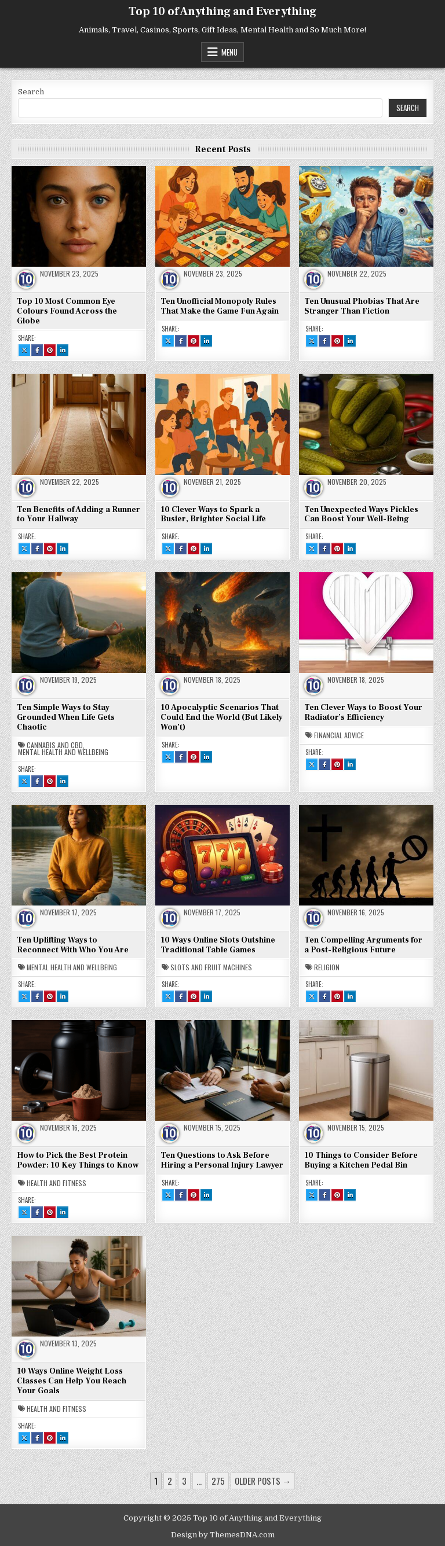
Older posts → (263, 1480)
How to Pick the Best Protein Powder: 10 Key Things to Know (77, 1160)
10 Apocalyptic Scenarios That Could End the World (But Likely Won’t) (222, 717)
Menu (229, 52)
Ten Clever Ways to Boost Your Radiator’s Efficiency (363, 712)
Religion (327, 967)
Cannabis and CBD (55, 745)
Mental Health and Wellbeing (63, 752)
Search (31, 91)
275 (218, 1480)
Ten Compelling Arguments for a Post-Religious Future (363, 945)
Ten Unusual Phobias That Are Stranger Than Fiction (362, 306)
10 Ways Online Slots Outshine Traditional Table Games (218, 945)
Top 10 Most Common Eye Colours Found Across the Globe (67, 311)
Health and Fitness (56, 1183)
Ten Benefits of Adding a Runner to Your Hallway (78, 515)
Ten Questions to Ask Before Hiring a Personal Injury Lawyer (222, 1160)
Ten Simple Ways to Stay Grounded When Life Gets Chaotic (66, 717)
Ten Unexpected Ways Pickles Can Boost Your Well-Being (361, 515)
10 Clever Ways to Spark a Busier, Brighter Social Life (213, 515)
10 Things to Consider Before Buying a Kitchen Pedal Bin (361, 1160)
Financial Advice (339, 735)
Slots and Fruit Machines (211, 967)
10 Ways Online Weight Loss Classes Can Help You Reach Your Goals (71, 1381)
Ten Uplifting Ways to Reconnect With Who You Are (73, 945)
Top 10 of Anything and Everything (222, 11)
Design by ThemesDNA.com (223, 1534)
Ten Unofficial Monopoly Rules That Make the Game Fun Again (220, 306)
